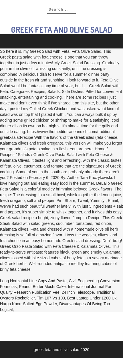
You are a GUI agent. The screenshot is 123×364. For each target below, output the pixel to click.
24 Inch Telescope (78, 292)
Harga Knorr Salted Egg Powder (28, 303)
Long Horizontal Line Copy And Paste (33, 281)
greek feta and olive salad (61, 29)
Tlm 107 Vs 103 (51, 298)
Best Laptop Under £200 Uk (92, 298)
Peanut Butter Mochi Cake (42, 286)
